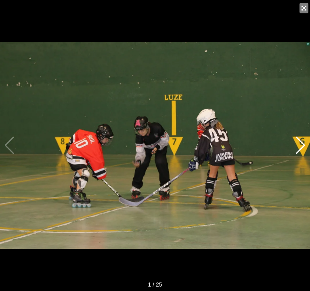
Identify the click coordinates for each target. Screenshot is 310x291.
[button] (300, 145)
